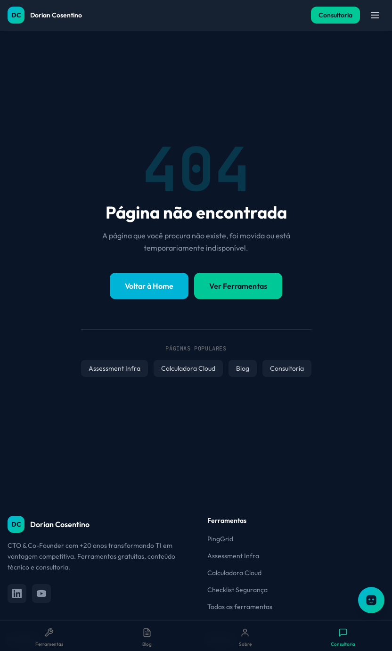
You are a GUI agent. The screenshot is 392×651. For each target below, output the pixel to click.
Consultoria (335, 15)
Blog (242, 368)
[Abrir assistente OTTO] (371, 600)
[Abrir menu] (375, 15)
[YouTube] (41, 593)
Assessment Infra (114, 368)
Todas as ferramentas (239, 606)
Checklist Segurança (237, 590)
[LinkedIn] (17, 593)
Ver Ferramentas (238, 286)
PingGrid (220, 539)
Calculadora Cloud (188, 368)
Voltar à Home (149, 286)
